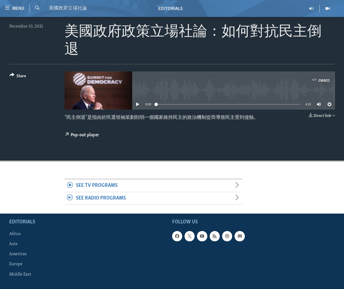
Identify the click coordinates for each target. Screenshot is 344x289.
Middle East (20, 274)
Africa (15, 234)
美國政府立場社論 (68, 8)
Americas (18, 254)
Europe (15, 264)
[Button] (18, 76)
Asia (13, 244)
